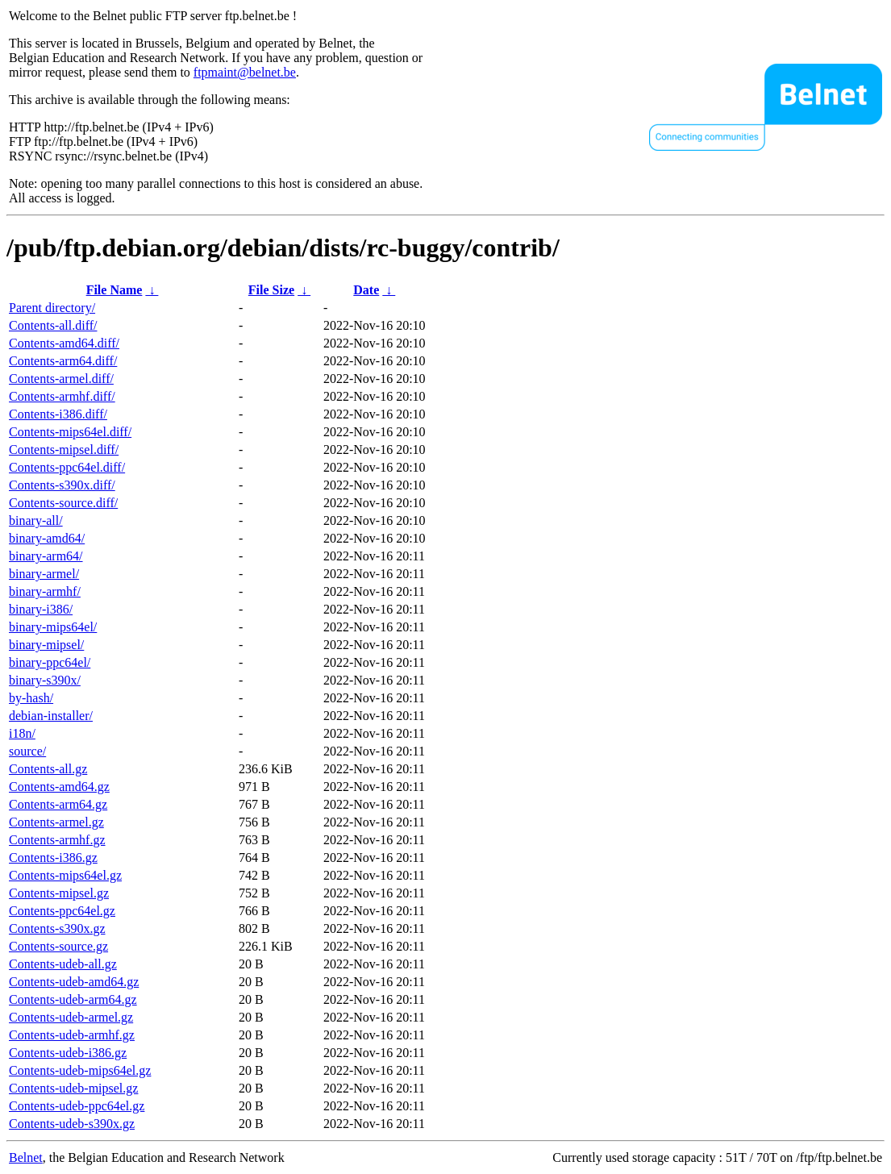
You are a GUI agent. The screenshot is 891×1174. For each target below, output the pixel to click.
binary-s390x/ (45, 680)
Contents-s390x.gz (57, 928)
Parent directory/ (52, 307)
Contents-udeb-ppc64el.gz (76, 1106)
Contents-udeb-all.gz (63, 964)
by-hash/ (31, 698)
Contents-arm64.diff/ (63, 361)
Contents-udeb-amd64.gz (74, 982)
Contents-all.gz (48, 769)
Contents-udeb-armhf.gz (72, 1035)
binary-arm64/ (46, 556)
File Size (271, 290)
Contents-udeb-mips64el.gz (80, 1070)
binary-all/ (36, 520)
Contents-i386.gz (53, 857)
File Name (114, 290)
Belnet (26, 1157)
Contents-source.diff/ (63, 503)
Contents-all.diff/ (53, 325)
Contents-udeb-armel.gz (71, 1017)
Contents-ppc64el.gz (62, 911)
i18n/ (22, 733)
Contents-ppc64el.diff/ (67, 467)
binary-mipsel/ (46, 645)
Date (366, 290)
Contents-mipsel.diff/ (64, 449)
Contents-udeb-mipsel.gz (73, 1088)
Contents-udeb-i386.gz (68, 1053)
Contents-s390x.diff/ (62, 485)
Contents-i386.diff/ (58, 414)
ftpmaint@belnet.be (245, 72)
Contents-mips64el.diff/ (70, 432)
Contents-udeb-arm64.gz (73, 999)
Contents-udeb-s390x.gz (72, 1123)
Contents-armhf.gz (57, 840)
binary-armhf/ (45, 591)
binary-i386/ (41, 609)
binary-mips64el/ (53, 627)
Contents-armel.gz (56, 822)
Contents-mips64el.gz (65, 875)
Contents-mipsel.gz (59, 893)
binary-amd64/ (47, 538)
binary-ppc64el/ (49, 662)
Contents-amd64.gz (59, 786)
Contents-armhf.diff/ (62, 396)
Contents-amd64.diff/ (64, 343)
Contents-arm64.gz (58, 804)
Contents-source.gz (58, 946)
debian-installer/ (51, 715)
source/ (27, 751)
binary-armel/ (44, 574)
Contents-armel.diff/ (61, 378)
